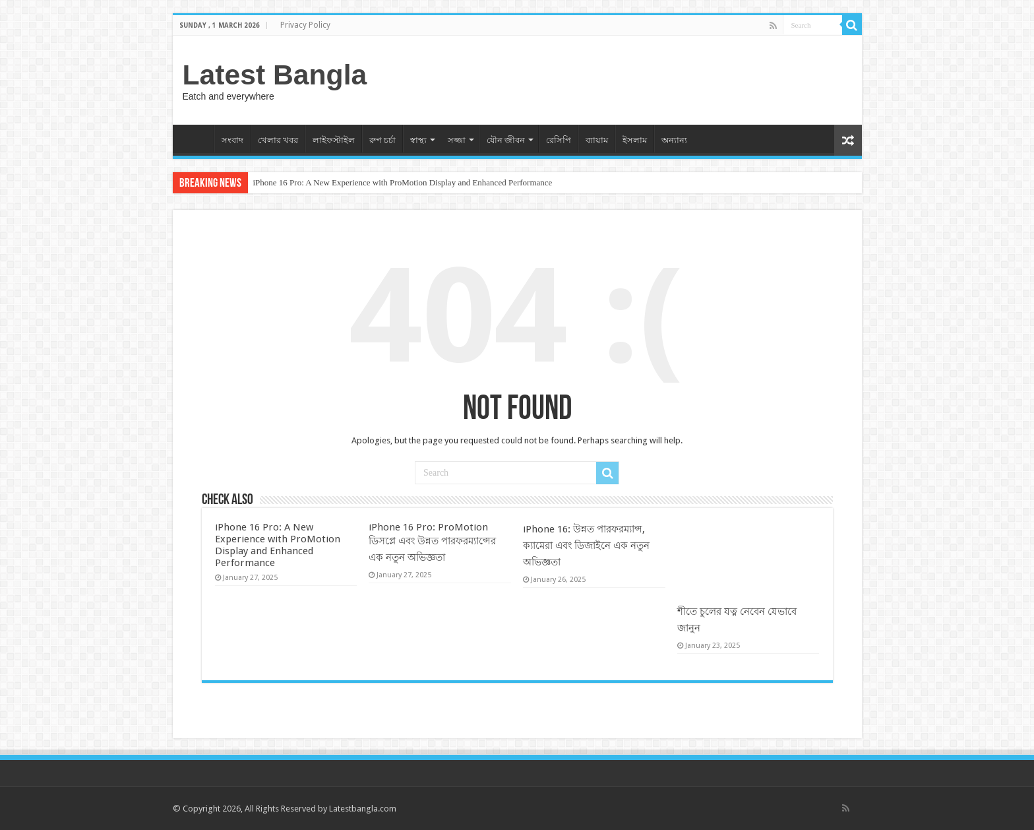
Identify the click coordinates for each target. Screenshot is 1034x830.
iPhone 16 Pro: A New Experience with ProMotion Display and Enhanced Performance (403, 182)
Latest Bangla (275, 74)
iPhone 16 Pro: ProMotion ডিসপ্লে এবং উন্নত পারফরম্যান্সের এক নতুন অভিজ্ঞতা (432, 542)
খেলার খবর (278, 140)
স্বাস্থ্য (418, 140)
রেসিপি (558, 140)
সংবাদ (232, 140)
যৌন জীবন (506, 140)
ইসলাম (635, 140)
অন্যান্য (674, 140)
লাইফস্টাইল (334, 140)
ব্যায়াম (597, 140)
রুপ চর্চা (382, 140)
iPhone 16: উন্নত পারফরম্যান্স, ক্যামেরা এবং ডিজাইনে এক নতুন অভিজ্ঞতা (586, 545)
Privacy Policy (305, 25)
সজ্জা (457, 140)
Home (196, 138)
